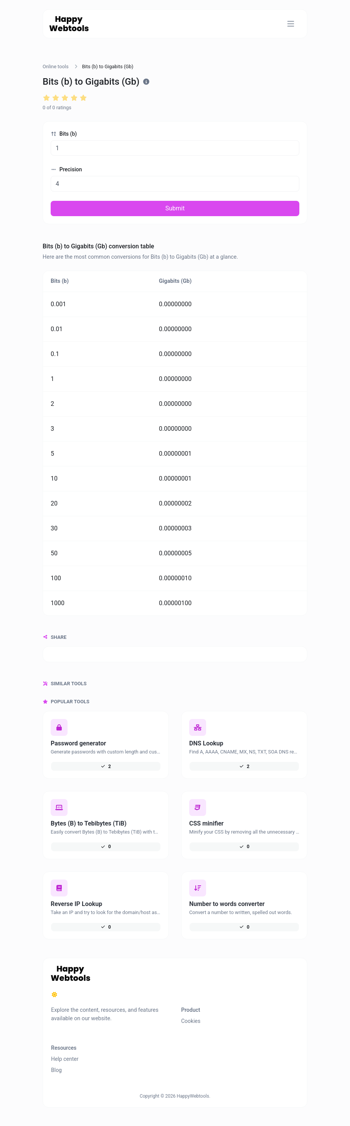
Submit (175, 208)
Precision (66, 169)
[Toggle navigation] (291, 23)
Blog (56, 1070)
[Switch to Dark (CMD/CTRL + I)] (54, 995)
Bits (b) (64, 134)
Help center (64, 1059)
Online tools (56, 66)
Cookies (190, 1021)
